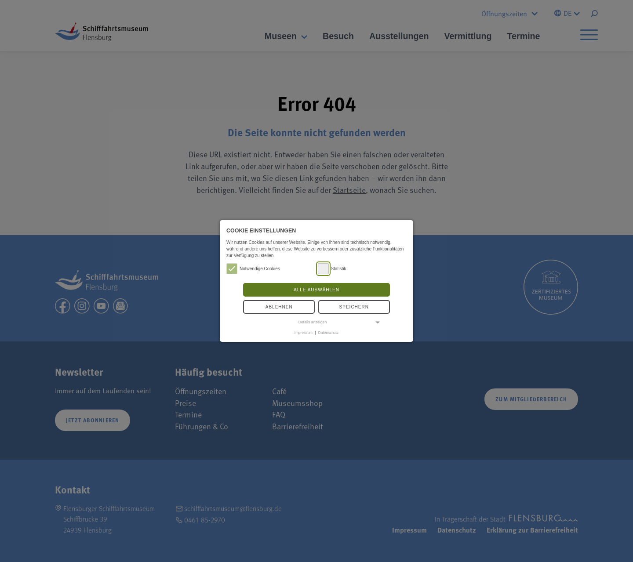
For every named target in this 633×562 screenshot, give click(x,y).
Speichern (354, 307)
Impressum (304, 332)
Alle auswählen (316, 289)
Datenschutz (328, 332)
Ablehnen (279, 307)
